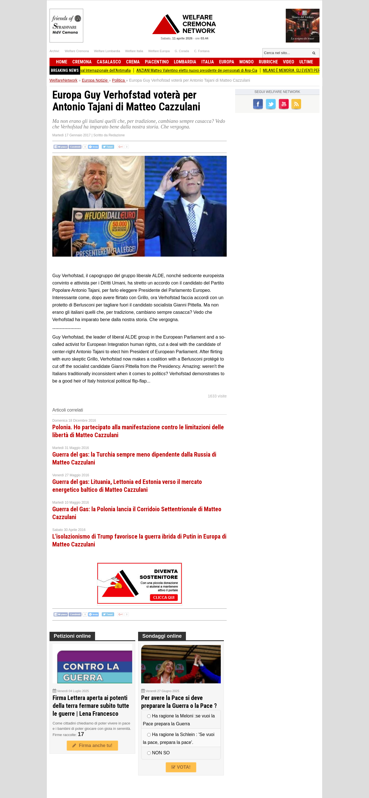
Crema (133, 62)
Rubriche (268, 62)
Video (288, 62)
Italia (207, 62)
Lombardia (185, 62)
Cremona (82, 62)
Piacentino (157, 62)
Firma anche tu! (92, 745)
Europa (226, 62)
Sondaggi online (162, 636)
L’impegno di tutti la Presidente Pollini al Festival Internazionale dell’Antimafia (80, 70)
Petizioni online (72, 636)
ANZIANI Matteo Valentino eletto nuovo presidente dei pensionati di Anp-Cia (206, 70)
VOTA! (180, 767)
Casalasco (109, 62)
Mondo (246, 62)
